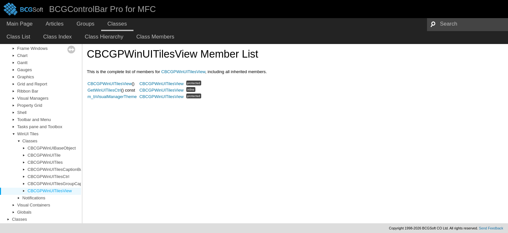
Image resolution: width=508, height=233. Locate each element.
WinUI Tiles (28, 133)
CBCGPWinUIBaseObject (52, 148)
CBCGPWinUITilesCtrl (48, 176)
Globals (24, 212)
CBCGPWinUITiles (45, 162)
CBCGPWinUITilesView (50, 190)
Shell (22, 112)
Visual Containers (33, 205)
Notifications (33, 197)
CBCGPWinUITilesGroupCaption (58, 183)
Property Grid (29, 105)
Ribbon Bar (27, 91)
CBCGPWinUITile (44, 155)
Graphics (25, 76)
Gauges (24, 69)
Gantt (22, 62)
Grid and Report (32, 84)
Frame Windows (32, 48)
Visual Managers (33, 98)
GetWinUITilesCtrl (104, 90)
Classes (29, 141)
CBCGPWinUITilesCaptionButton (58, 169)
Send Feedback (491, 228)
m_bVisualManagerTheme (112, 96)
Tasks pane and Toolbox (39, 126)
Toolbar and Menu (34, 119)
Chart (22, 55)
